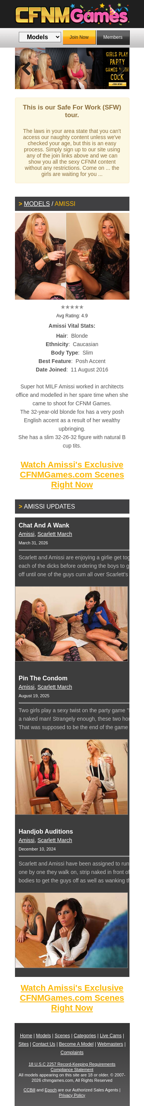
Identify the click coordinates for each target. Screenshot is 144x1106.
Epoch (50, 1090)
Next (118, 68)
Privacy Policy (72, 1095)
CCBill (29, 1090)
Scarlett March (55, 534)
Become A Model (76, 1044)
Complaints (71, 1052)
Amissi (27, 534)
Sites (23, 1044)
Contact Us (43, 1044)
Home (26, 1035)
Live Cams (111, 1035)
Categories (85, 1035)
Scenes (62, 1035)
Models (37, 204)
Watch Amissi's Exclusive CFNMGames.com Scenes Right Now (72, 474)
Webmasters (110, 1044)
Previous (26, 68)
